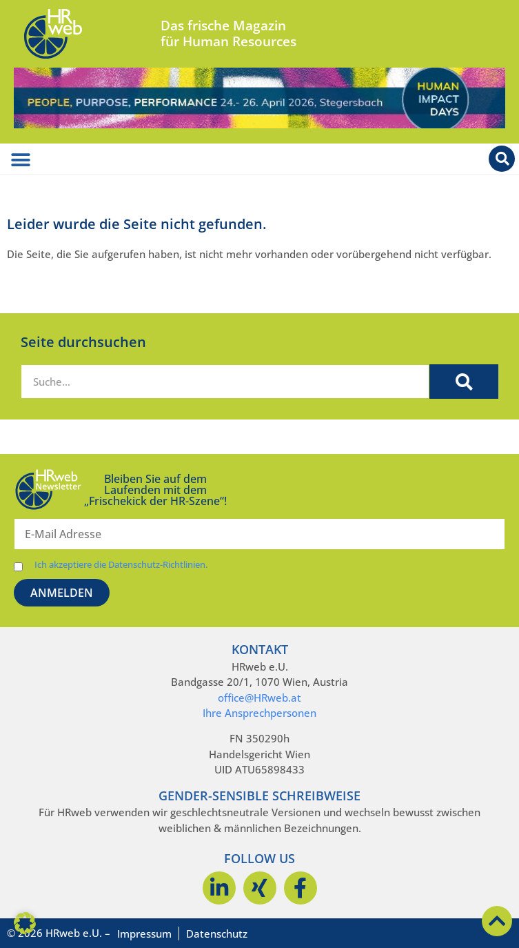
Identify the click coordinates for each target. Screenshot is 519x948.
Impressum (144, 933)
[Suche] (463, 381)
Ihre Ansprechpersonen (259, 713)
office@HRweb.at (259, 697)
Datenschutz (216, 933)
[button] (25, 923)
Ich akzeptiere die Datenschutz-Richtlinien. (120, 564)
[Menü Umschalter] (20, 160)
